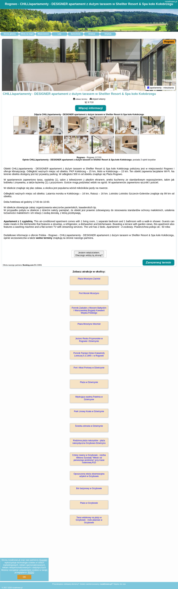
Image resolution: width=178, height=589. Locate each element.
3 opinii (144, 160)
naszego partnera (83, 238)
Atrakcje (91, 34)
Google (43, 560)
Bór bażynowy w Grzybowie (89, 488)
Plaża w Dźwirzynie (89, 382)
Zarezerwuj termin (158, 262)
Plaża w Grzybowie (89, 503)
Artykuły (107, 34)
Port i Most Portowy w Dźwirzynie (89, 367)
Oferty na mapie (27, 34)
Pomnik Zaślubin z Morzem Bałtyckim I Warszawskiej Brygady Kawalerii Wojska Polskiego (89, 310)
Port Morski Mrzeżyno (89, 293)
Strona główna (10, 34)
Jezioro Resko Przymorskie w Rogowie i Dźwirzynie (89, 339)
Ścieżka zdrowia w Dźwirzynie (89, 426)
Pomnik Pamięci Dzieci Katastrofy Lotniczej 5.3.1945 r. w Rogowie (88, 354)
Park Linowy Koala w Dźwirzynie (89, 411)
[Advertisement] (89, 557)
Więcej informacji (90, 108)
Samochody (76, 34)
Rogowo (169, 41)
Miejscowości (43, 34)
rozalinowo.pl (171, 1)
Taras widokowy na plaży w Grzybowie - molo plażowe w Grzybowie (89, 520)
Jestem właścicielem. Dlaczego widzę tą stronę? (89, 254)
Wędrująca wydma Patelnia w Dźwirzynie (89, 398)
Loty (59, 34)
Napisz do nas (120, 584)
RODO (31, 572)
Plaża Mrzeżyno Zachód (89, 279)
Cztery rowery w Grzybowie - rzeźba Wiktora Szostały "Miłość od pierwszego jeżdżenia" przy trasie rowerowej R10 (89, 459)
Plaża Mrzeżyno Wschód (89, 324)
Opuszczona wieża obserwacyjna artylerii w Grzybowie (89, 475)
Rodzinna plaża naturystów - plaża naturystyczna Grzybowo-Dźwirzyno (89, 441)
